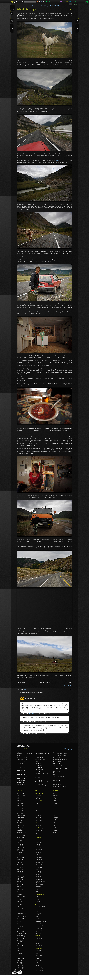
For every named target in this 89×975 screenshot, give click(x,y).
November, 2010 (21, 913)
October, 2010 (20, 915)
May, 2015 (19, 822)
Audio (37, 896)
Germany (55, 803)
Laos (54, 812)
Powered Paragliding (40, 925)
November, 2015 (21, 812)
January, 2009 (20, 950)
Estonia (54, 798)
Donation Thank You (40, 829)
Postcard (38, 903)
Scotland (55, 827)
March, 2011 (20, 906)
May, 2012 (19, 883)
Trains (37, 810)
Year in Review (39, 970)
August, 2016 (20, 797)
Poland (54, 822)
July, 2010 (19, 920)
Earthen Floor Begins (57, 782)
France (54, 802)
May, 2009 (19, 943)
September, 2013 (21, 856)
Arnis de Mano (39, 952)
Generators (38, 856)
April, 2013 (19, 864)
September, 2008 (21, 957)
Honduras (55, 807)
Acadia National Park (40, 906)
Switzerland (56, 830)
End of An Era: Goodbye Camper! (24, 776)
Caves (37, 908)
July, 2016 (19, 798)
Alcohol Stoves (39, 814)
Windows (38, 891)
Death (37, 953)
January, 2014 (20, 849)
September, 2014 (21, 835)
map (57, 1)
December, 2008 (21, 952)
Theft (37, 834)
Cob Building (39, 842)
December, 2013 (21, 851)
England (55, 797)
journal (48, 1)
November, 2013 (21, 852)
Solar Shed (38, 878)
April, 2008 (19, 964)
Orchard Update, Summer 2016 (42, 782)
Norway (55, 820)
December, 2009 (21, 931)
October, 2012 (20, 874)
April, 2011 (19, 905)
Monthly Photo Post (40, 960)
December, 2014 (21, 830)
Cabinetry (38, 839)
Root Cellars (38, 871)
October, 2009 (20, 935)
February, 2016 (20, 807)
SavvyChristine (31, 713)
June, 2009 (19, 942)
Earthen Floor (39, 847)
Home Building (39, 859)
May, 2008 (19, 962)
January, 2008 (20, 969)
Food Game (38, 825)
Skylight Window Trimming (41, 777)
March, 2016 (20, 805)
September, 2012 (21, 876)
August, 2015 (20, 817)
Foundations (38, 852)
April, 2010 (19, 925)
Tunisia (54, 834)
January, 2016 (20, 808)
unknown (57, 160)
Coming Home (39, 910)
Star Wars (38, 931)
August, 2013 (20, 857)
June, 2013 (19, 861)
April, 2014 (19, 844)
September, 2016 (21, 795)
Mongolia (55, 819)
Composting (38, 846)
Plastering (38, 866)
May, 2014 (19, 842)
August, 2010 (20, 918)
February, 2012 (20, 888)
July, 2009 (19, 940)
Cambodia (55, 795)
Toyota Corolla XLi (26, 692)
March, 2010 (20, 926)
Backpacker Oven (40, 815)
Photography (39, 901)
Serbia (54, 829)
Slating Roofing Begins (22, 772)
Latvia (54, 814)
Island (37, 916)
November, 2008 (21, 953)
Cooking (37, 824)
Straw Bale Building (40, 881)
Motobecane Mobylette (41, 921)
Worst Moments (39, 835)
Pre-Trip (37, 940)
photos (53, 1)
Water (37, 888)
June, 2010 (19, 921)
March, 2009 (20, 947)
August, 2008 (20, 958)
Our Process (38, 795)
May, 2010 (19, 923)
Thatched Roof (39, 883)
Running (37, 964)
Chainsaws (38, 840)
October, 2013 (20, 854)
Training (37, 943)
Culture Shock (39, 913)
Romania (55, 824)
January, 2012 (20, 889)
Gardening (38, 854)
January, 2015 (20, 829)
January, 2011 (20, 910)
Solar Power (38, 876)
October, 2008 (20, 955)
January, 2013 (20, 869)
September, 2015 (21, 815)
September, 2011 (21, 896)
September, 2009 (21, 937)
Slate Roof (38, 874)
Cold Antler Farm (39, 844)
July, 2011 (19, 900)
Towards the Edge (26, 9)
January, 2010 (20, 930)
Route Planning (39, 942)
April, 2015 (19, 824)
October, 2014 (20, 834)
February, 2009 (20, 948)
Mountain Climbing (40, 807)
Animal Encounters (40, 950)
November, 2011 (21, 893)
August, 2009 (20, 938)
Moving (37, 962)
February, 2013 (20, 867)
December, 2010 (21, 911)
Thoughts (38, 965)
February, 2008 (20, 967)
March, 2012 (20, 886)
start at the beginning (66, 749)
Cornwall (38, 911)
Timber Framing (39, 884)
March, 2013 (20, 866)
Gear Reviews (39, 938)
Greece (54, 805)
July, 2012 (19, 879)
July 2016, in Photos (21, 784)
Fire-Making (38, 817)
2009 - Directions (44, 684)
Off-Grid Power (39, 864)
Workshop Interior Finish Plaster (42, 786)
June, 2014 (19, 840)
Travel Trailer (39, 886)
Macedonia (55, 817)
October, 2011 (20, 894)
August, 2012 (20, 878)
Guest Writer (38, 832)
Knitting (37, 958)
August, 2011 (20, 898)
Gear (37, 937)
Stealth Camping (39, 820)
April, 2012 (19, 884)
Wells (37, 889)
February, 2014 (20, 847)
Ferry (37, 803)
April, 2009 (19, 945)
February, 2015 (20, 827)
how (70, 1)
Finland (55, 800)
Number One (21, 684)
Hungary (55, 808)
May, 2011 (19, 903)
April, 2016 (19, 803)
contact (74, 1)
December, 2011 (21, 891)
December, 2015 (21, 810)
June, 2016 (19, 800)
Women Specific (39, 969)
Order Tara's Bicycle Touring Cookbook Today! (45, 6)
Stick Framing (39, 879)
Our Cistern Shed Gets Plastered (60, 768)
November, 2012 (21, 873)
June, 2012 (19, 881)
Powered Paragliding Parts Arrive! (42, 773)
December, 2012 (21, 871)
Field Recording (39, 900)
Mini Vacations (39, 918)
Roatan (37, 926)
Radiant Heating (39, 867)
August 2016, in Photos (22, 767)
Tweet (25, 689)
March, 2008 (20, 965)
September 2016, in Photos (23, 759)
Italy (54, 810)
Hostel (37, 915)
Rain (37, 808)
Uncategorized (39, 967)
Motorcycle (38, 923)
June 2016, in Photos (39, 769)
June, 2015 (19, 820)
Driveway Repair (39, 765)
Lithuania (55, 815)
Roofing (37, 869)
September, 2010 (21, 916)
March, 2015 (20, 825)
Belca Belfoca (39, 898)
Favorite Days (39, 692)
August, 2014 (20, 837)
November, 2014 (21, 832)
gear (61, 1)
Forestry (37, 851)
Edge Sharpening (39, 849)
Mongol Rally (39, 920)
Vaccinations (39, 945)
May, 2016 (19, 802)
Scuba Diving (39, 930)
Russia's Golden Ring (40, 928)
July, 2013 (19, 859)
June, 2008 (19, 960)
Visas (37, 947)
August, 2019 (20, 793)
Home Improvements (21, 780)
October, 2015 (20, 814)
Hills (37, 805)
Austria (54, 793)
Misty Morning (20, 763)
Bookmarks (75, 4)
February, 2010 (20, 928)
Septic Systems (39, 873)
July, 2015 (19, 819)
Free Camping (39, 819)
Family (37, 957)
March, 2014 (20, 846)
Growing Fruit (39, 857)
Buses (37, 802)
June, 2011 (19, 901)
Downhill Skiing (39, 955)
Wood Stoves (39, 893)
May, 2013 (19, 862)
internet (65, 1)
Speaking (38, 798)
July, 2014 (19, 839)
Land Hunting (39, 861)
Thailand (55, 832)
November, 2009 (21, 933)
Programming (39, 797)
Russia (33, 692)
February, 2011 (20, 908)
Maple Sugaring (39, 862)
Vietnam (55, 835)
